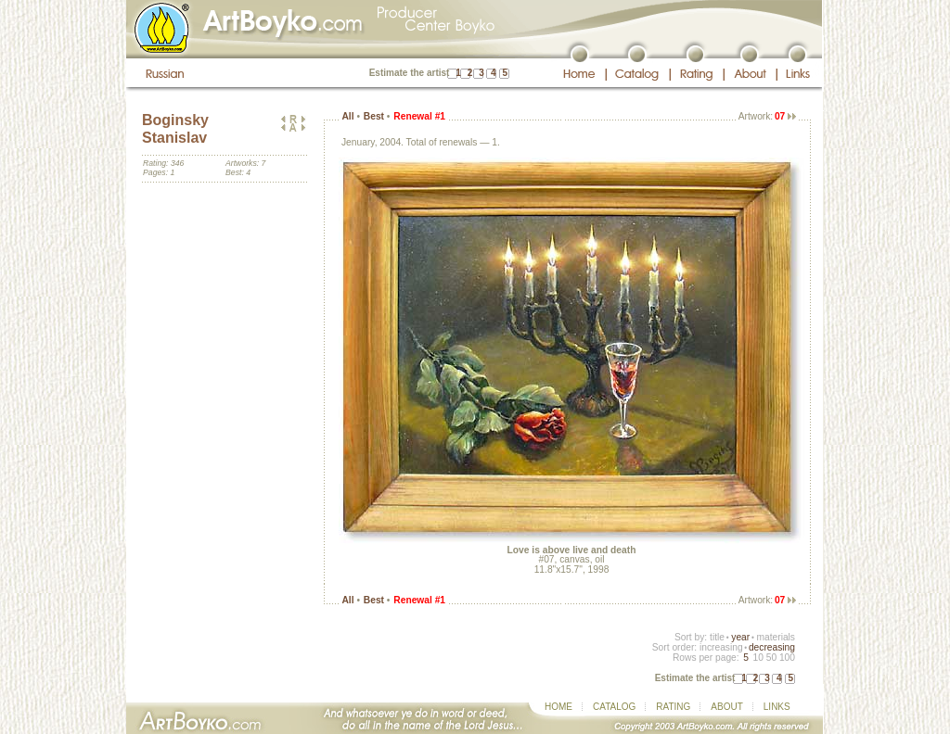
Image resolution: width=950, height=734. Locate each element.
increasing (721, 647)
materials (775, 637)
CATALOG (614, 707)
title (717, 637)
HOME (558, 707)
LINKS (777, 707)
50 (771, 657)
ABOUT (726, 707)
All (347, 116)
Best (374, 116)
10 (757, 657)
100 (787, 657)
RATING (673, 707)
